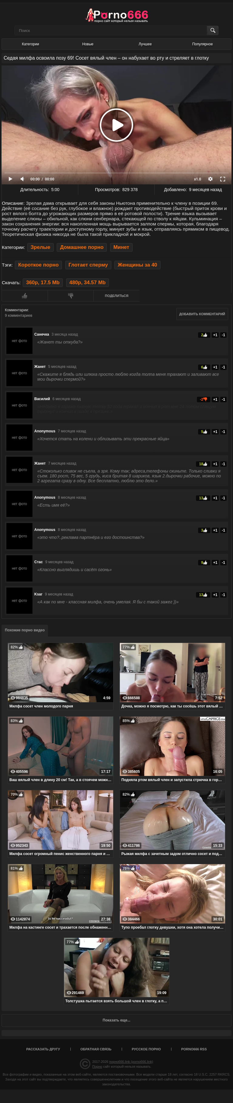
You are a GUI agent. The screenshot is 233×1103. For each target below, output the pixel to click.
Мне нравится (25, 296)
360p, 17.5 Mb (42, 282)
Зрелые (40, 247)
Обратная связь (95, 1049)
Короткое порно (38, 265)
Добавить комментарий (202, 314)
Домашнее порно (81, 247)
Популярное (202, 44)
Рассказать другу (43, 1049)
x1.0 (197, 179)
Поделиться (116, 296)
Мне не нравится (71, 296)
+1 (215, 335)
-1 (223, 335)
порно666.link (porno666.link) (131, 1061)
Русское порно (146, 1049)
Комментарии (16, 310)
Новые (87, 44)
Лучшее (145, 44)
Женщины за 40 (137, 265)
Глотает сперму (88, 265)
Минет (121, 247)
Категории (30, 44)
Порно (97, 1066)
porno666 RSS (194, 1049)
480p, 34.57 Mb (87, 282)
